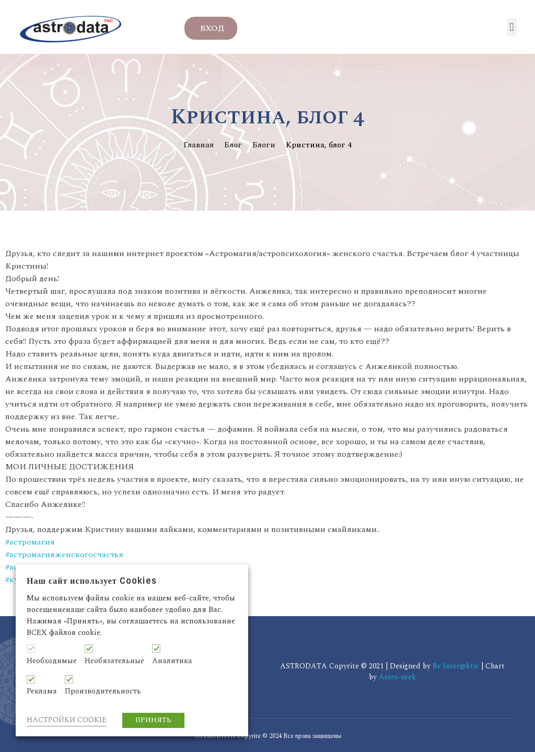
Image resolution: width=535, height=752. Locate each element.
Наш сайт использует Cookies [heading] (92, 580)
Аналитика (172, 661)
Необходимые (52, 661)
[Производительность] (69, 679)
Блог (233, 145)
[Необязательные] (89, 648)
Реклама (42, 691)
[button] (512, 27)
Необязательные (114, 661)
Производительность (103, 691)
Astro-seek (397, 677)
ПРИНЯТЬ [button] (153, 720)
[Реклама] (31, 679)
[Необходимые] (31, 648)
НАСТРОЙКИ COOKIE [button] (67, 720)
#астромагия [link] (30, 542)
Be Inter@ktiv (457, 666)
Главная (198, 145)
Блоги (263, 145)
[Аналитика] (156, 648)
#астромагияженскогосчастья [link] (64, 554)
